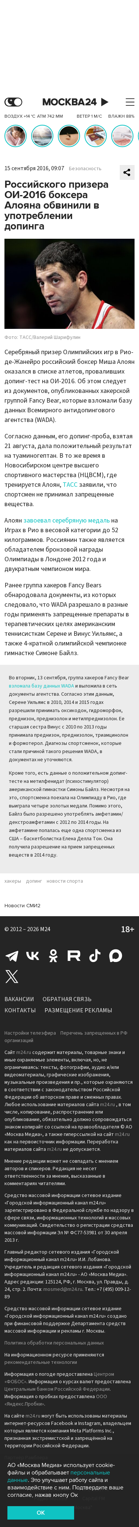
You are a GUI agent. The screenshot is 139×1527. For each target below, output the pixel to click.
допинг (34, 881)
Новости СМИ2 (22, 905)
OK (41, 1513)
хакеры (12, 881)
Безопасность (85, 168)
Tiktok (94, 955)
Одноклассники (53, 955)
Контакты (20, 1010)
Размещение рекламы (78, 1010)
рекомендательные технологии (40, 1362)
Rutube (74, 955)
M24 (45, 929)
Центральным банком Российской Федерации (57, 1389)
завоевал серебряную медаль (66, 520)
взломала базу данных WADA (41, 686)
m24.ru (23, 1052)
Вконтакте (32, 955)
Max (115, 955)
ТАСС (70, 484)
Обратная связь (67, 999)
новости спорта (65, 881)
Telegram (11, 955)
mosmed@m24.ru (62, 1289)
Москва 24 (69, 102)
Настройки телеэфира (30, 1033)
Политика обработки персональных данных (54, 1343)
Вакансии (19, 999)
